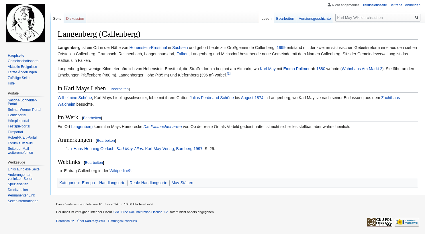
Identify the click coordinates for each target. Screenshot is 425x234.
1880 (320, 68)
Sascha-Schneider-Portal (22, 102)
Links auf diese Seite (24, 169)
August (247, 97)
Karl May (268, 68)
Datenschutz (65, 221)
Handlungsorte (112, 182)
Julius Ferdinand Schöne (212, 97)
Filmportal (15, 132)
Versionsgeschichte (315, 18)
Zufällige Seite (19, 78)
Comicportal (17, 115)
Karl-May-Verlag (159, 148)
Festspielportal (19, 126)
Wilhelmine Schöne (75, 97)
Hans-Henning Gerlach (94, 148)
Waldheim (66, 104)
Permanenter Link (21, 195)
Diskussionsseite (374, 5)
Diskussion (75, 18)
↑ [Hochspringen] (71, 148)
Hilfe (11, 83)
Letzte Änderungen (22, 72)
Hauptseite (16, 56)
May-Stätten (182, 182)
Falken (183, 54)
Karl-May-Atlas (130, 148)
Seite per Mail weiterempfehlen (20, 151)
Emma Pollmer (296, 68)
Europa (88, 182)
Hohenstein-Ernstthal (148, 47)
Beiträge (395, 5)
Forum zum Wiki (20, 143)
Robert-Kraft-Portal (22, 137)
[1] (228, 74)
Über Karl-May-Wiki (91, 221)
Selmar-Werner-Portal (24, 110)
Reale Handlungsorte (148, 182)
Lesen (266, 18)
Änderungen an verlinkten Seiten (20, 177)
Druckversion (18, 190)
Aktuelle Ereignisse (22, 67)
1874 (258, 97)
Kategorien (69, 182)
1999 (281, 47)
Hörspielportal (18, 121)
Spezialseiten (18, 184)
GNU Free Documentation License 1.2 (140, 212)
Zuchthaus (390, 97)
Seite (57, 18)
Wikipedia (118, 170)
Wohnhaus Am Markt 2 (362, 68)
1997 (197, 148)
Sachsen (180, 47)
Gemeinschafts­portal (23, 61)
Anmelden (412, 5)
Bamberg (184, 148)
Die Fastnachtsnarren (163, 126)
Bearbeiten (120, 89)
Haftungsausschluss (122, 221)
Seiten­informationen (23, 201)
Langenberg (82, 126)
